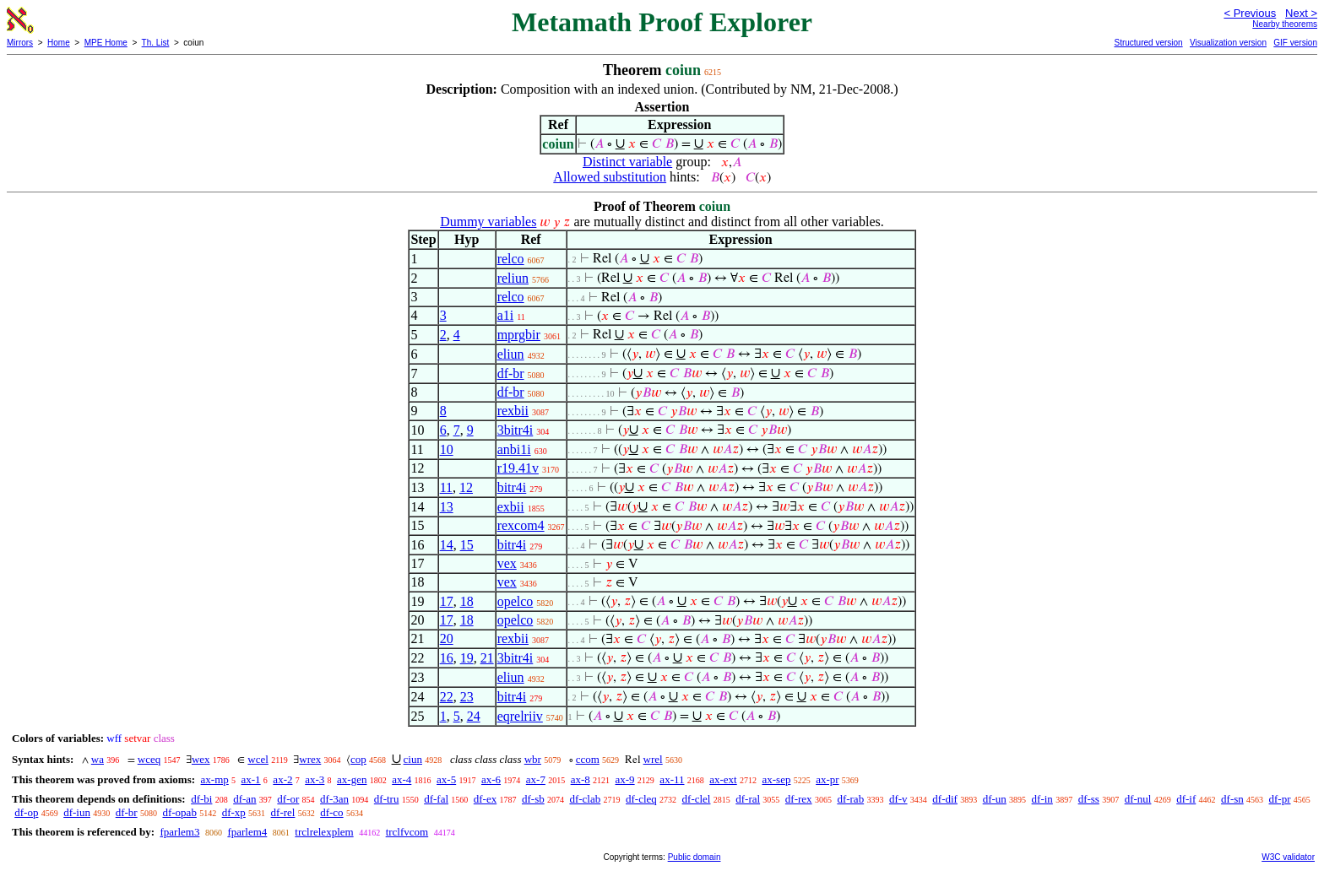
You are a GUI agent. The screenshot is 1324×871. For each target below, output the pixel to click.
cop (358, 759)
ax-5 (446, 779)
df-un (995, 799)
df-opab (179, 812)
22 (446, 697)
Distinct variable (627, 161)
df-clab (584, 799)
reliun (513, 278)
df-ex (485, 799)
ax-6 (491, 779)
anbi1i (514, 449)
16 (446, 658)
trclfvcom (407, 831)
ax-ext (722, 779)
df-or (288, 799)
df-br (510, 373)
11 (446, 487)
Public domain (694, 857)
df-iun (76, 812)
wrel (653, 759)
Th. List (156, 42)
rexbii (513, 410)
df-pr (1280, 799)
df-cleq (641, 799)
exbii (510, 507)
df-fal (436, 799)
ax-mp (215, 779)
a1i (505, 315)
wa (97, 759)
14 (446, 545)
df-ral (747, 799)
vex (507, 563)
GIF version (1295, 42)
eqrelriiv (520, 716)
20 (446, 638)
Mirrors (20, 42)
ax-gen (351, 779)
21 (487, 658)
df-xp (234, 812)
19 (467, 658)
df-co (331, 812)
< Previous (1250, 13)
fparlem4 (247, 831)
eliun (510, 354)
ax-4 (401, 779)
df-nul (1138, 799)
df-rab (850, 799)
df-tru (386, 799)
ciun (413, 759)
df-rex (798, 799)
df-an (244, 799)
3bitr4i (515, 430)
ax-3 (314, 779)
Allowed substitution (609, 177)
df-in (1042, 799)
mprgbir (518, 334)
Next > (1301, 13)
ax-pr (827, 779)
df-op (26, 812)
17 (446, 601)
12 (466, 487)
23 (467, 697)
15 (467, 545)
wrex (310, 759)
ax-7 (535, 779)
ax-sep (776, 779)
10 (446, 449)
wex (201, 759)
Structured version (1148, 42)
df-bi (201, 799)
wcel (258, 759)
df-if (1186, 799)
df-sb (533, 799)
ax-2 (282, 779)
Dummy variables (488, 221)
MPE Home (106, 42)
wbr (532, 759)
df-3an (334, 799)
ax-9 (625, 779)
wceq (149, 759)
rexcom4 (521, 525)
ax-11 (671, 779)
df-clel (696, 799)
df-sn (1232, 799)
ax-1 (251, 779)
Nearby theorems (1284, 24)
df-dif (945, 799)
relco (510, 259)
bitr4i (512, 487)
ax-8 (580, 779)
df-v (898, 799)
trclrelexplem (324, 831)
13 (446, 507)
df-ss (1088, 799)
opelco (515, 601)
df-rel (283, 812)
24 (473, 716)
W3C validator (1288, 857)
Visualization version (1228, 42)
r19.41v (518, 468)
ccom (588, 759)
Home (58, 42)
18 (467, 601)
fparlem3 (179, 831)
